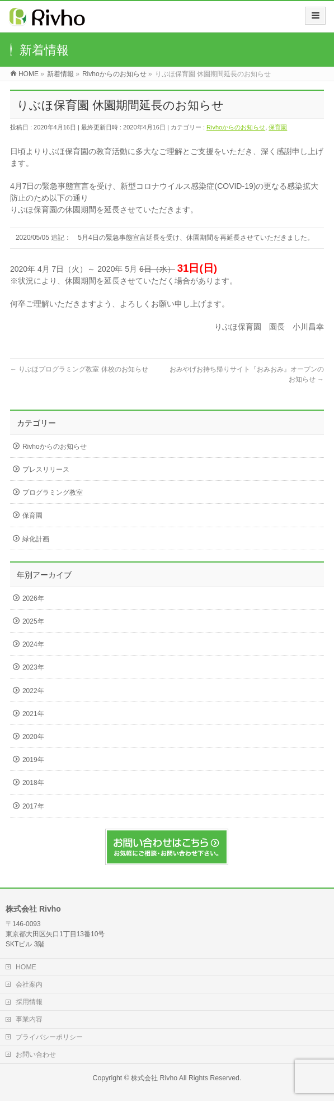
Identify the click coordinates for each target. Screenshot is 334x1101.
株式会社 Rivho (154, 1078)
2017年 (33, 806)
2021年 (33, 714)
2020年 (33, 737)
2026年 (33, 598)
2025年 (33, 621)
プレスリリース (45, 469)
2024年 (33, 644)
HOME (26, 967)
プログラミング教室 (52, 492)
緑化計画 (35, 539)
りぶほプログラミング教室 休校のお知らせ (79, 369)
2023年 (33, 667)
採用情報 (29, 1002)
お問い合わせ (36, 1054)
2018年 (33, 783)
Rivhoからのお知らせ (235, 127)
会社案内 (29, 984)
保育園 (278, 127)
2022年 (33, 691)
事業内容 (29, 1019)
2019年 (33, 760)
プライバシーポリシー (49, 1037)
